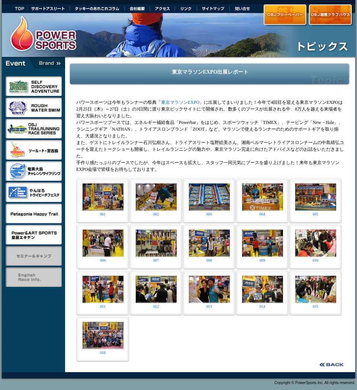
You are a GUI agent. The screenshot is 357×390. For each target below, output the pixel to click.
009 (262, 258)
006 (103, 258)
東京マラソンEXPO (180, 102)
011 (103, 304)
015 (315, 304)
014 (262, 304)
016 (103, 350)
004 (262, 212)
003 (209, 212)
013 (209, 304)
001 (103, 212)
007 (156, 258)
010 (315, 258)
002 (156, 212)
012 (156, 304)
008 (209, 258)
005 (315, 212)
